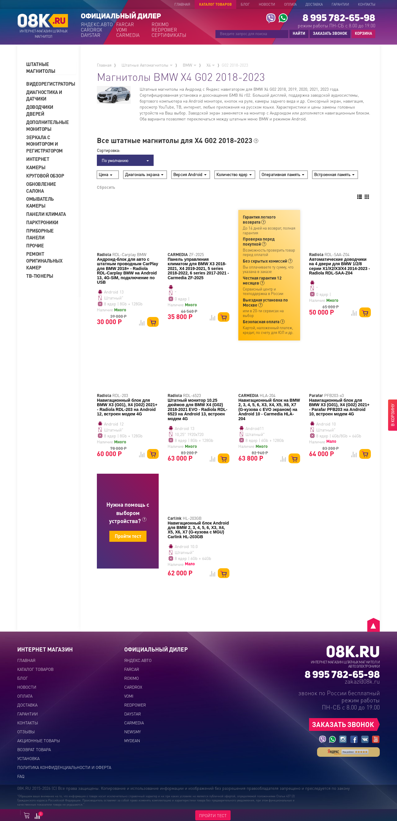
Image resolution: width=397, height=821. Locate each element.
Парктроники (42, 222)
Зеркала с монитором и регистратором (44, 144)
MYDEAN (132, 740)
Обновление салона (41, 187)
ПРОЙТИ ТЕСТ (213, 815)
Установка (28, 758)
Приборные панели (40, 234)
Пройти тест (128, 536)
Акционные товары (38, 740)
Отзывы (26, 731)
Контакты (366, 4)
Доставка (314, 4)
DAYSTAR (90, 35)
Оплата (290, 4)
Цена (105, 174)
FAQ (20, 776)
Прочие (35, 245)
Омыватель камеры (40, 202)
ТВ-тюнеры (39, 276)
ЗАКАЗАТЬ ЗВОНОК (330, 33)
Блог (245, 4)
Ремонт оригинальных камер (44, 261)
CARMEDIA (128, 35)
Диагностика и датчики (44, 95)
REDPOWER (164, 29)
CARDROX (91, 29)
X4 (211, 64)
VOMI (121, 29)
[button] (51, 68)
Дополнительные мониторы (47, 125)
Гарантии (340, 4)
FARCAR (125, 24)
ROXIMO (160, 24)
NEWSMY (132, 731)
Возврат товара (34, 749)
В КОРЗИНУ (392, 415)
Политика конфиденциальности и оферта (64, 767)
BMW (189, 64)
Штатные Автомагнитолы (147, 64)
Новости (267, 4)
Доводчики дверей (39, 110)
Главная (182, 4)
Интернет (37, 159)
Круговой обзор (45, 175)
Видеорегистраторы (48, 84)
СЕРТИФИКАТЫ (169, 35)
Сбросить (106, 187)
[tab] (51, 68)
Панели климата (46, 214)
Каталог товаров (215, 4)
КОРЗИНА (362, 34)
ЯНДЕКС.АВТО (97, 24)
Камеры (35, 167)
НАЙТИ (299, 33)
